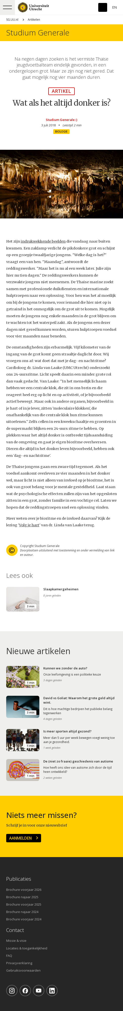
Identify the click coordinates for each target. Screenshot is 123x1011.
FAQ (9, 955)
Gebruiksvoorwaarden (23, 970)
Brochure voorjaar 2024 (23, 919)
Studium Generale (37, 32)
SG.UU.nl (12, 19)
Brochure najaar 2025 (22, 897)
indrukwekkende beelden (43, 241)
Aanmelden (20, 838)
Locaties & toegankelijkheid (26, 948)
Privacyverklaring (19, 963)
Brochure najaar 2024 (22, 912)
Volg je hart (29, 525)
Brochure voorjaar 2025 (23, 904)
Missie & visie (16, 940)
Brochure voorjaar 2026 (23, 889)
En (114, 7)
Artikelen (34, 19)
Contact (15, 930)
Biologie (61, 131)
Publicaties (18, 879)
